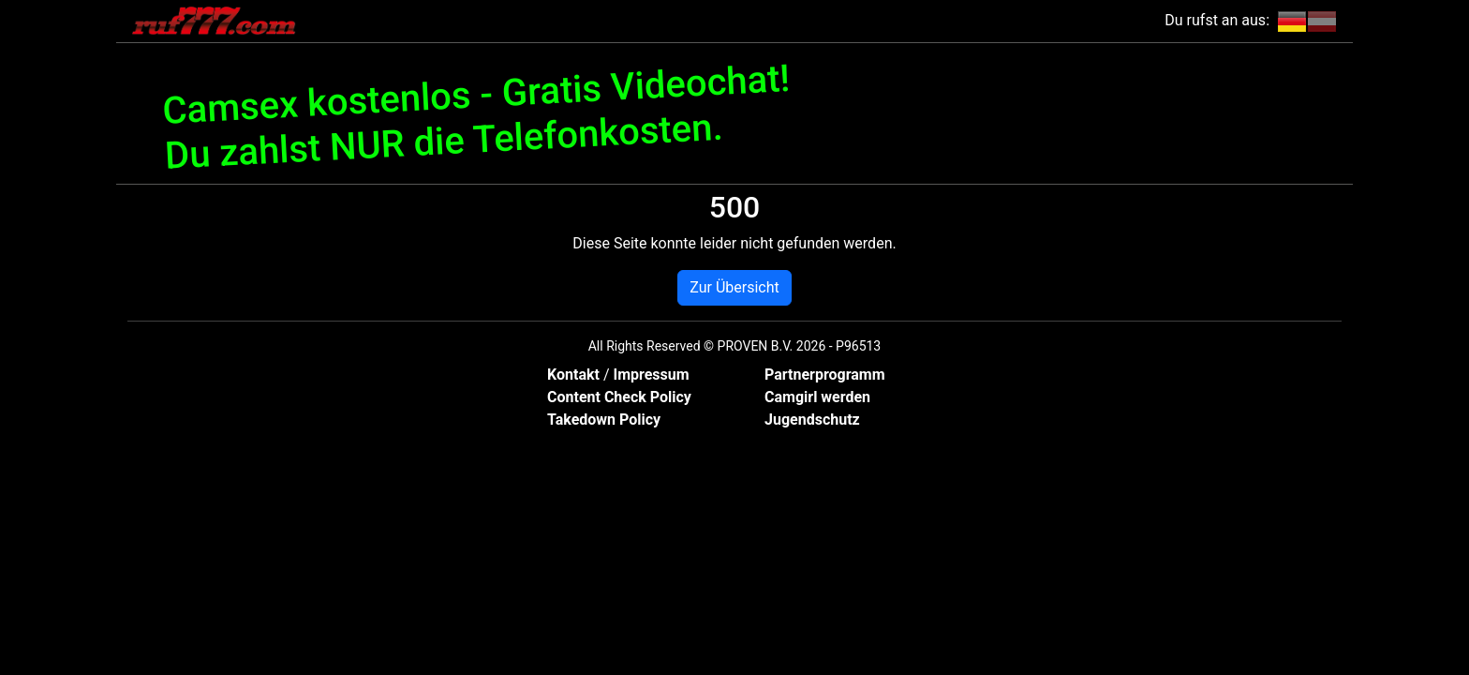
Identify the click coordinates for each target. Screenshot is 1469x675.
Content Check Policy (619, 397)
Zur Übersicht (734, 287)
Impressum (651, 374)
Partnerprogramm (824, 374)
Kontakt (575, 374)
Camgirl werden (817, 397)
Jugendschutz (812, 419)
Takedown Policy (603, 419)
